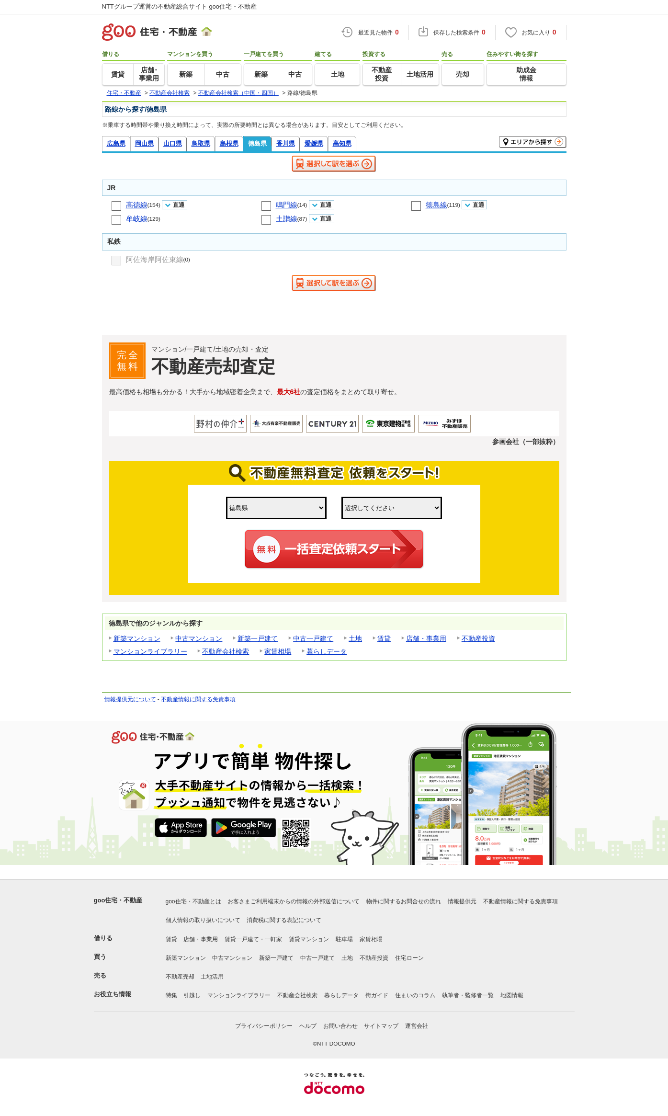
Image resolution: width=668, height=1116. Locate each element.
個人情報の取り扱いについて (203, 920)
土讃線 (286, 219)
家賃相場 (277, 651)
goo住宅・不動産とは (193, 901)
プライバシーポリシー (264, 1026)
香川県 (285, 143)
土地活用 (212, 976)
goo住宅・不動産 (118, 900)
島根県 (229, 143)
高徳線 (136, 205)
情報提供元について (130, 699)
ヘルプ (308, 1026)
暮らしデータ (326, 651)
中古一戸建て (313, 638)
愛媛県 (314, 143)
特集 (171, 995)
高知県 (342, 143)
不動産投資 (478, 638)
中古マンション (198, 638)
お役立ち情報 (112, 994)
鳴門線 (286, 205)
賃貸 (384, 638)
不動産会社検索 (225, 651)
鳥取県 (201, 143)
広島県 (116, 143)
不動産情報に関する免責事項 (198, 699)
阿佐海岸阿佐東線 (154, 259)
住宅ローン (409, 958)
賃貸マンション (309, 939)
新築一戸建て (258, 638)
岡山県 (144, 143)
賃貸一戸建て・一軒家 (253, 939)
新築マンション (136, 638)
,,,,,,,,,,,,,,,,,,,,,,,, (391, 508)
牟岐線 (136, 219)
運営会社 (416, 1026)
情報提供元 (462, 901)
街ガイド (376, 995)
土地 (355, 638)
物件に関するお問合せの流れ (403, 901)
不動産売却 (180, 976)
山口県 (172, 143)
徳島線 (436, 205)
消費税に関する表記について (284, 920)
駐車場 (344, 939)
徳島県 (257, 143)
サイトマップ (381, 1026)
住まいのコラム (415, 995)
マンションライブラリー (150, 651)
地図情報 (511, 995)
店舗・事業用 (426, 638)
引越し (192, 995)
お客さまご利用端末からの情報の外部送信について (293, 901)
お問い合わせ (340, 1026)
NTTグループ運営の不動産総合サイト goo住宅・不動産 (179, 6)
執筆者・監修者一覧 (468, 995)
